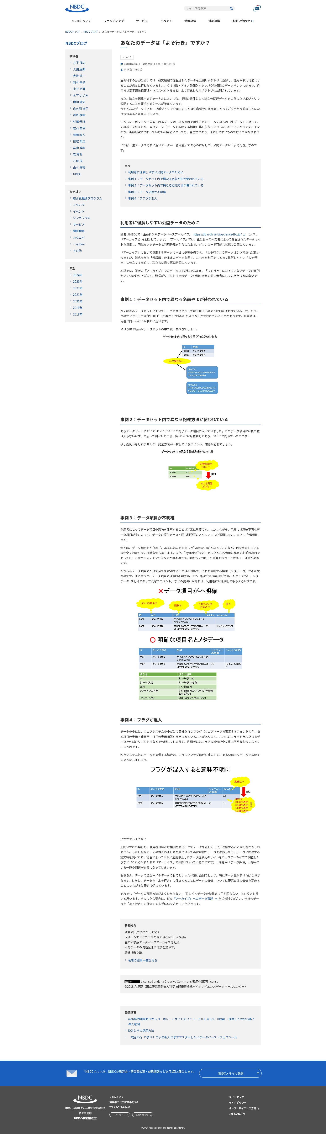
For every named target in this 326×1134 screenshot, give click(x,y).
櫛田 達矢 (79, 102)
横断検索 (79, 231)
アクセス (119, 1114)
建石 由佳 (79, 128)
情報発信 (190, 21)
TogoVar (79, 244)
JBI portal (235, 1114)
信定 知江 (79, 141)
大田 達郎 (79, 69)
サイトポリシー (237, 1102)
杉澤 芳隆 (79, 122)
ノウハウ (79, 205)
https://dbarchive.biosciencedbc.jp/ (217, 234)
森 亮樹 (77, 154)
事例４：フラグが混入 (142, 198)
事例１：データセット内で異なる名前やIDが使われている (166, 179)
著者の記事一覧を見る (142, 960)
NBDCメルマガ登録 (230, 1073)
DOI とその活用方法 (141, 1030)
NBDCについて (81, 21)
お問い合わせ (241, 21)
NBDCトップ (72, 31)
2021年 (78, 294)
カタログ (79, 237)
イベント (166, 21)
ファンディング (114, 21)
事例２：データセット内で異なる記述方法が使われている (166, 185)
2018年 (78, 314)
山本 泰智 (79, 167)
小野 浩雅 (79, 89)
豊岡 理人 (79, 135)
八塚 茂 (77, 161)
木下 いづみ (80, 95)
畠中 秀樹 (79, 148)
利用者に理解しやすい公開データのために (155, 172)
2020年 (78, 301)
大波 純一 (79, 76)
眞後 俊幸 (79, 115)
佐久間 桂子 (80, 108)
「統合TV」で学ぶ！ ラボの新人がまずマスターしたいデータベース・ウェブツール (182, 1037)
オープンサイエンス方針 (242, 1108)
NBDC (77, 174)
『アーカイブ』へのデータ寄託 (193, 898)
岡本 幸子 (79, 82)
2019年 (78, 308)
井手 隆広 (79, 62)
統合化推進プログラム (87, 198)
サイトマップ (236, 1097)
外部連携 (214, 21)
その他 (77, 251)
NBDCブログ (91, 31)
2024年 (78, 275)
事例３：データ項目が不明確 (147, 192)
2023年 (78, 281)
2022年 (78, 288)
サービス (142, 21)
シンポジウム (81, 218)
